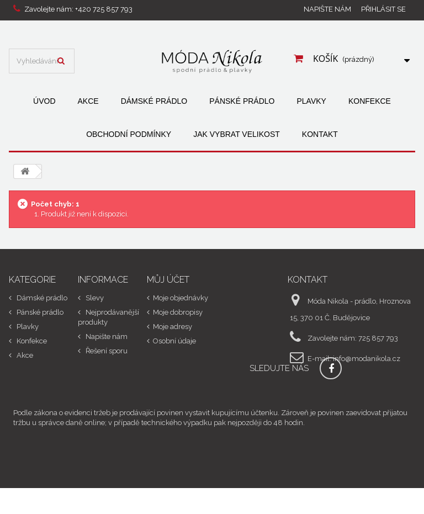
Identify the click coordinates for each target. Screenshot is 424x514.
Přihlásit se (383, 9)
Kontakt (320, 134)
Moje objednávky (180, 298)
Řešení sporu (106, 351)
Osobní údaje (174, 341)
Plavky (311, 101)
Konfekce (369, 101)
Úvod (44, 101)
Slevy (94, 298)
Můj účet (168, 279)
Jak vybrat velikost (236, 134)
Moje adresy (172, 326)
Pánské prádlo (241, 101)
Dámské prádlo (154, 101)
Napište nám (327, 9)
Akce (88, 101)
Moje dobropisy (178, 312)
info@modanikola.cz (366, 358)
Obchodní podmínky (128, 134)
